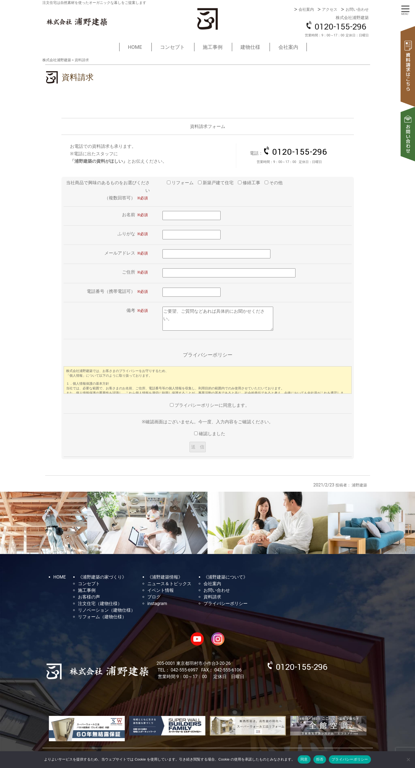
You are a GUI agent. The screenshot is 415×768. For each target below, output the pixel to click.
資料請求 (408, 66)
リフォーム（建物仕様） (102, 616)
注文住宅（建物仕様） (100, 603)
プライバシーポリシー (226, 603)
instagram (157, 603)
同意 (304, 759)
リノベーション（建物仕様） (106, 610)
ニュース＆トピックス (169, 583)
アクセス (329, 9)
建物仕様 (250, 47)
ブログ (154, 597)
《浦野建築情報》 (165, 577)
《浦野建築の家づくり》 (102, 577)
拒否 (320, 759)
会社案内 (306, 9)
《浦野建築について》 (226, 577)
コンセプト (172, 47)
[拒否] (408, 759)
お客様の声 (89, 597)
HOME (135, 47)
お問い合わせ (357, 9)
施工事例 (213, 47)
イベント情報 (160, 590)
